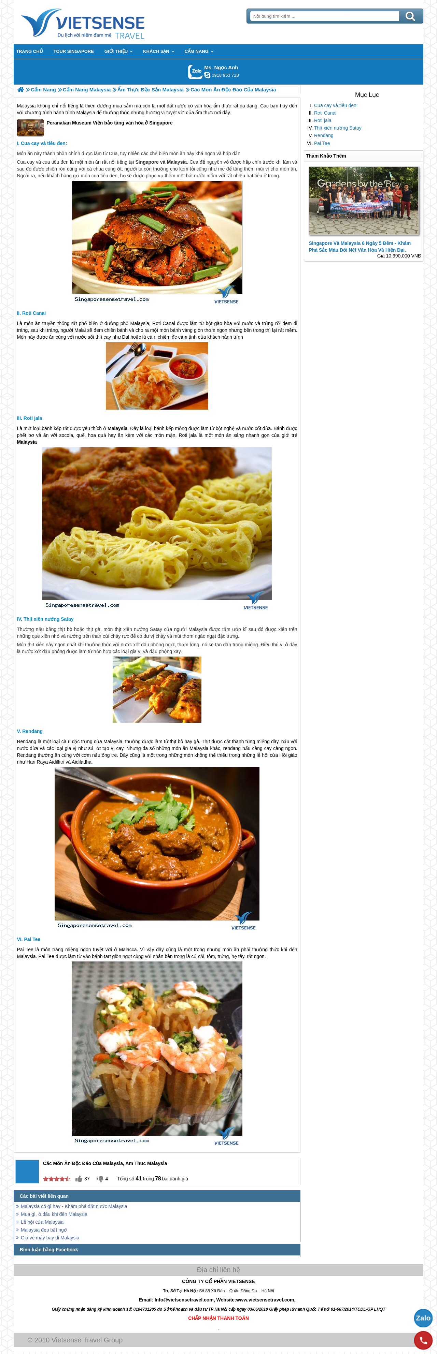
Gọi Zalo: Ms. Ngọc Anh (195, 71)
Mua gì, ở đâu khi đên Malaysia (54, 1214)
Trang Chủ (100, 22)
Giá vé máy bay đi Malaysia (50, 1237)
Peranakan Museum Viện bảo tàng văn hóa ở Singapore (94, 127)
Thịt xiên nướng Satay (338, 128)
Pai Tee (322, 143)
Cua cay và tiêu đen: (336, 105)
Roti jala (323, 120)
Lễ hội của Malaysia (42, 1222)
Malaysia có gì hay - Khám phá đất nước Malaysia (74, 1206)
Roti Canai (325, 113)
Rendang (324, 135)
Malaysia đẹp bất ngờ (44, 1230)
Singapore (146, 162)
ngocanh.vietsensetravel (207, 75)
